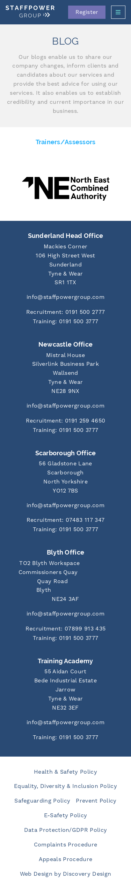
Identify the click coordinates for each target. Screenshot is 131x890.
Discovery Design (87, 873)
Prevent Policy (96, 800)
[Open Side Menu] (118, 12)
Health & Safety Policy (65, 771)
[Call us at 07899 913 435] (65, 629)
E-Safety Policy (65, 815)
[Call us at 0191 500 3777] (65, 322)
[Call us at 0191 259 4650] (65, 421)
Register (86, 12)
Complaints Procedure (65, 844)
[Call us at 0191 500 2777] (65, 312)
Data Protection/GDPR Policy (65, 830)
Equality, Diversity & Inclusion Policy (65, 786)
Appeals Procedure (65, 859)
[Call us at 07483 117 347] (65, 520)
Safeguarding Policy (42, 800)
